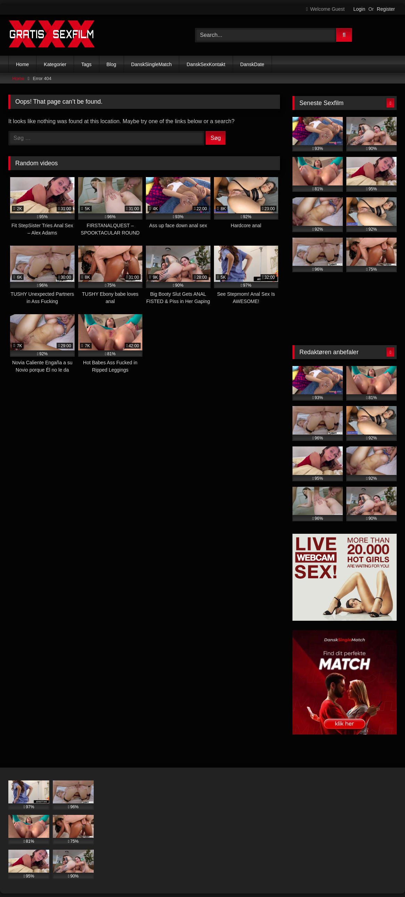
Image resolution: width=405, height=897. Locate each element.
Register (386, 9)
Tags (86, 64)
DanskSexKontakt (206, 64)
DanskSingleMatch (151, 64)
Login (359, 9)
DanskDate (252, 64)
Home (22, 64)
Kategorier (55, 64)
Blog (111, 64)
